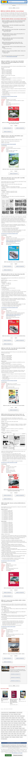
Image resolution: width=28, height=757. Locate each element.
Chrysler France (7, 719)
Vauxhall (2, 737)
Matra (17, 726)
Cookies (20, 746)
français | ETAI (13, 21)
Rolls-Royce (6, 733)
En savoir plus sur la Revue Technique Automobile (9, 96)
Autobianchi (3, 717)
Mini (13, 728)
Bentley (7, 717)
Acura (12, 714)
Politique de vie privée (15, 746)
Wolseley (17, 737)
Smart (2, 735)
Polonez (6, 731)
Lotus (11, 726)
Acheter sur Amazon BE (20, 266)
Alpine (19, 714)
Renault (24, 731)
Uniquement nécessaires (17, 755)
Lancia (25, 724)
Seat (17, 733)
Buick (19, 717)
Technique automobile (4, 714)
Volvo (10, 737)
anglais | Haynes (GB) (13, 34)
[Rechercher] (26, 2)
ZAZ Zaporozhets (4, 738)
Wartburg (13, 737)
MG (11, 728)
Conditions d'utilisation (16, 748)
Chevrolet (2, 719)
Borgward (13, 717)
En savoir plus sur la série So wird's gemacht (8, 560)
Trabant (21, 735)
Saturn (15, 733)
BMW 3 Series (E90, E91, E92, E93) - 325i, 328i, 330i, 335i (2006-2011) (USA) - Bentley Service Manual (14, 701)
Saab (12, 733)
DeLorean (15, 721)
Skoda (23, 733)
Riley (2, 733)
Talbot (15, 735)
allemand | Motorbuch (12, 43)
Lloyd (8, 726)
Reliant (21, 731)
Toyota (18, 735)
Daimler (8, 721)
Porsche (17, 731)
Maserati (14, 726)
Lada (22, 724)
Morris (23, 728)
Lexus (2, 726)
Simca (20, 733)
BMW (14, 7)
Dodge (25, 721)
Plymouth (2, 731)
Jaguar (14, 724)
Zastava (21, 737)
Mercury (8, 728)
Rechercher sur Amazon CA (15, 680)
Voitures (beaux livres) (4, 712)
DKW (22, 721)
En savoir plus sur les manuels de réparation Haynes (9, 233)
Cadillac (22, 717)
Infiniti (9, 724)
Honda (2, 724)
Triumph (25, 735)
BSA (16, 717)
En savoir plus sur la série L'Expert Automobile (8, 144)
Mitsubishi (16, 728)
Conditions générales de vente (6, 746)
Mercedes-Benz (3, 728)
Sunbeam (8, 735)
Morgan (20, 728)
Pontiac (14, 731)
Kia (19, 724)
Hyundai (5, 724)
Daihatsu (5, 721)
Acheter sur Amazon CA (7, 131)
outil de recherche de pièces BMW (11, 56)
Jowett (17, 724)
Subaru (5, 735)
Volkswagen (7, 737)
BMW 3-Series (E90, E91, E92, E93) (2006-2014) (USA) (5, 699)
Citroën (17, 719)
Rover (9, 733)
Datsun (12, 721)
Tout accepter (8, 755)
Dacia (20, 719)
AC (9, 714)
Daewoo (23, 719)
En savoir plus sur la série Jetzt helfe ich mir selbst (9, 462)
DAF (2, 721)
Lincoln (5, 726)
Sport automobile (19, 712)
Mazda (20, 726)
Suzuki (12, 735)
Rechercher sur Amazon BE (15, 677)
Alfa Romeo (16, 714)
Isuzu (11, 724)
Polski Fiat (10, 731)
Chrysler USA (13, 719)
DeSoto (19, 721)
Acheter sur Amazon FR (13, 173)
